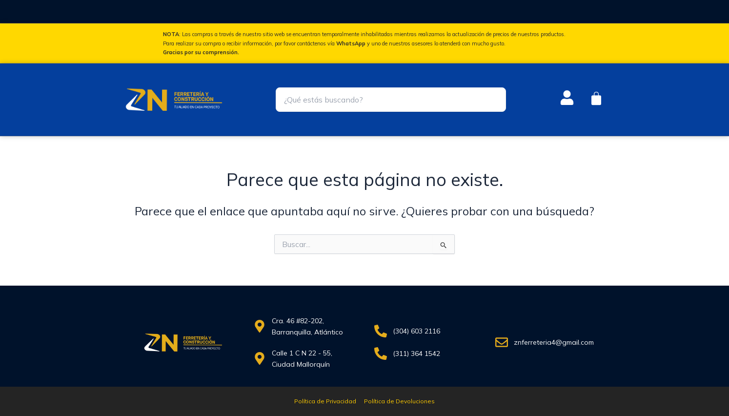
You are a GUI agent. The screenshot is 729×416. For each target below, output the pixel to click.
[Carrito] (596, 98)
